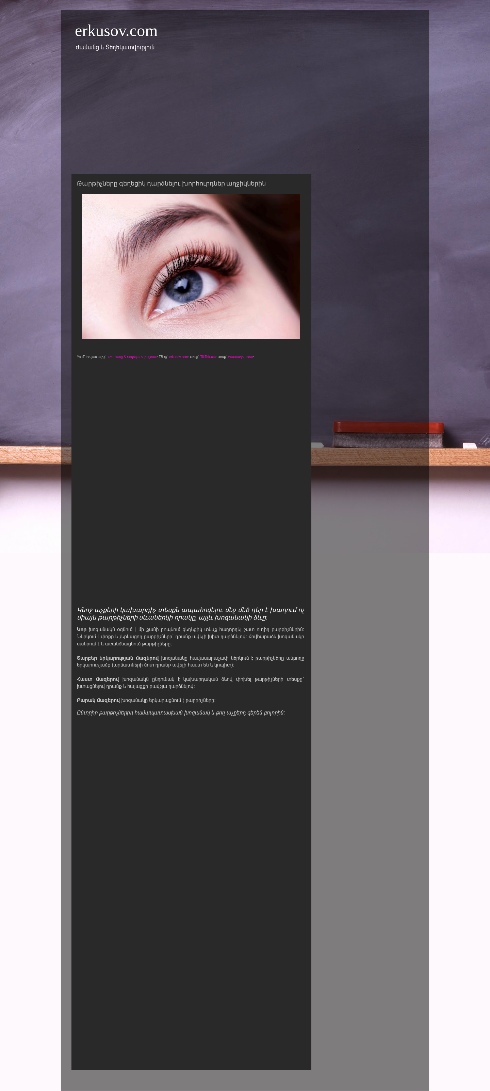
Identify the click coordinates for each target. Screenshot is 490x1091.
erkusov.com (116, 30)
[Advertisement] (245, 116)
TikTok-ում (208, 357)
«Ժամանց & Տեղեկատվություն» (132, 357)
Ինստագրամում (240, 357)
